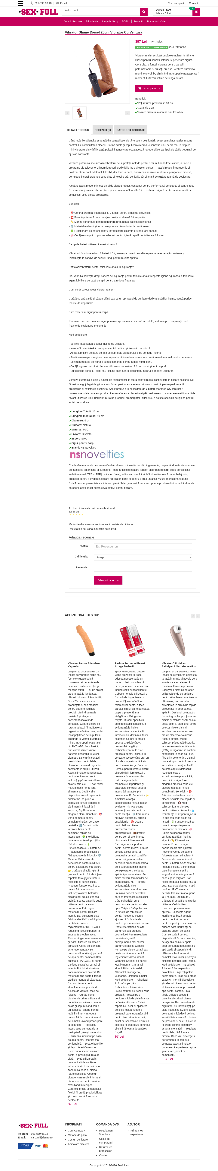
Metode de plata (77, 1135)
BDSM (125, 21)
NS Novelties (88, 447)
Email (61, 3)
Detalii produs (78, 130)
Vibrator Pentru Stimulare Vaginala (84, 665)
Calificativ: (81, 556)
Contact (193, 3)
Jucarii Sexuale (73, 21)
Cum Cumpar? (76, 1130)
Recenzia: (82, 567)
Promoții (138, 21)
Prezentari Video (156, 21)
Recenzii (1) (103, 130)
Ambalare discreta (78, 1144)
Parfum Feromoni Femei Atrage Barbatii (130, 665)
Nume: (84, 545)
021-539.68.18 (41, 3)
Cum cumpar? (176, 3)
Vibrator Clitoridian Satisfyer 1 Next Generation (179, 665)
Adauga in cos (152, 88)
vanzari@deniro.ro (42, 1137)
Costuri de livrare (78, 1139)
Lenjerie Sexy (110, 21)
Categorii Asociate (130, 130)
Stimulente (92, 21)
